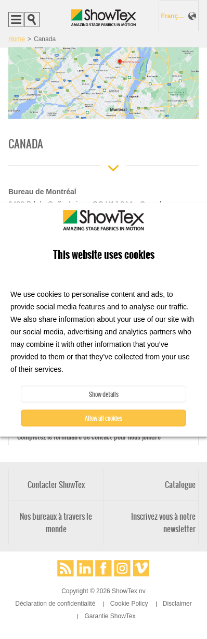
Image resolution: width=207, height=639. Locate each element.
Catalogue (180, 485)
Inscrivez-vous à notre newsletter (163, 522)
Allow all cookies (103, 418)
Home (16, 39)
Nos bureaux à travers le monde (56, 522)
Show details (104, 394)
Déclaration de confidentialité (55, 603)
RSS (65, 568)
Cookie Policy (129, 603)
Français (173, 16)
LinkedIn (84, 568)
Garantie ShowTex (109, 616)
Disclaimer (177, 603)
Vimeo (141, 568)
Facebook (103, 568)
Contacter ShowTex (56, 485)
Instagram (122, 568)
